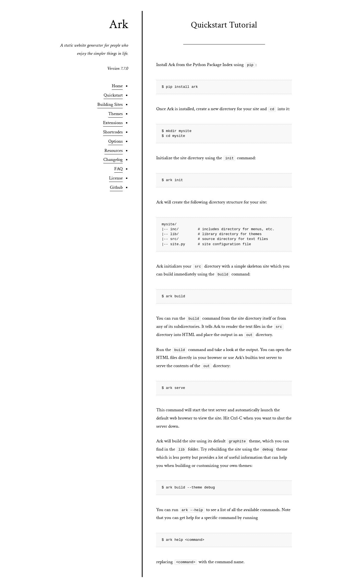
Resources (113, 151)
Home (117, 86)
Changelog (113, 160)
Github (116, 187)
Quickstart (113, 95)
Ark (118, 24)
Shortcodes (113, 132)
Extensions (113, 123)
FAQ (118, 169)
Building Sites (110, 104)
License (116, 178)
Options (115, 141)
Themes (115, 114)
